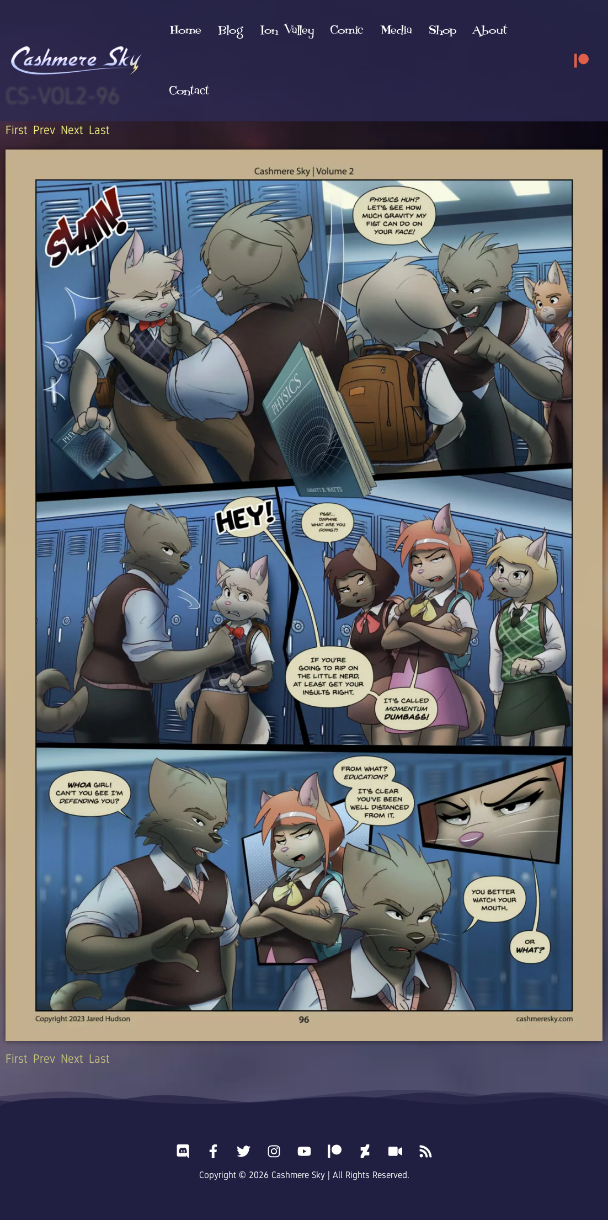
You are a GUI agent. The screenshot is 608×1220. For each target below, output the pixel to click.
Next (72, 130)
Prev (44, 130)
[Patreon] (581, 30)
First (17, 130)
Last (99, 130)
